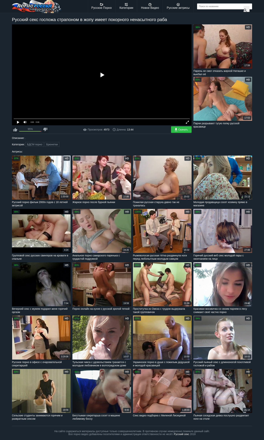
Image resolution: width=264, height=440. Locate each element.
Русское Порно (101, 6)
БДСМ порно (34, 144)
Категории (126, 6)
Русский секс (181, 434)
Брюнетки (52, 144)
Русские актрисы (178, 6)
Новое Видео (150, 6)
